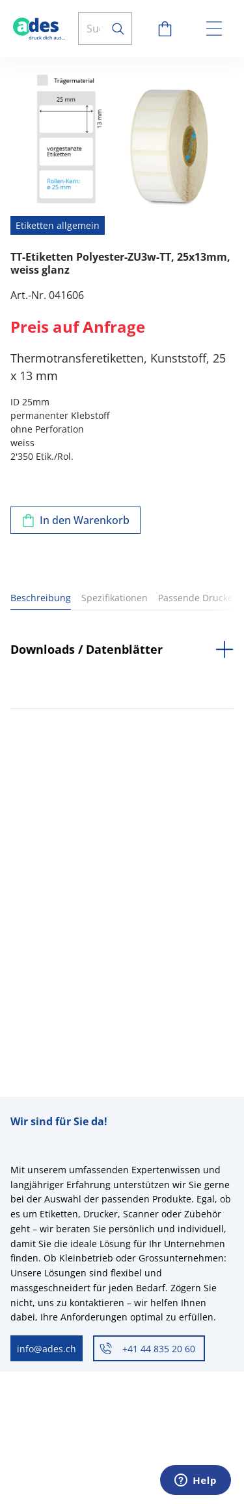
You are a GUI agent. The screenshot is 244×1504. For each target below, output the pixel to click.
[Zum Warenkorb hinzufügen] (75, 520)
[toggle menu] (214, 28)
